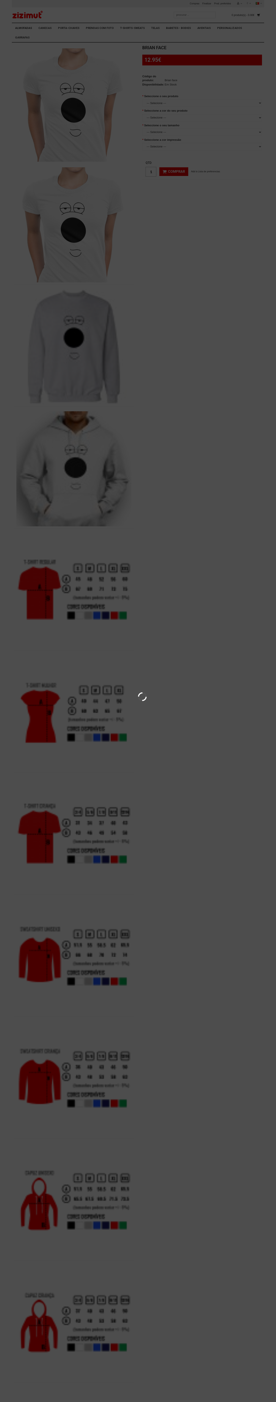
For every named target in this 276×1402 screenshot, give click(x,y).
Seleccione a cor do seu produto (166, 110)
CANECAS (45, 28)
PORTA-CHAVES (68, 28)
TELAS (155, 28)
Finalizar (206, 3)
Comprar (174, 171)
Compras (194, 3)
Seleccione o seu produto (161, 96)
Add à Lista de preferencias (205, 171)
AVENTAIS (204, 28)
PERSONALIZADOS (229, 28)
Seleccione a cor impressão (162, 139)
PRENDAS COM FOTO (100, 28)
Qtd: (149, 163)
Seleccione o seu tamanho (161, 125)
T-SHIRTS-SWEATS (132, 28)
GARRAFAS (22, 37)
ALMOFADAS (23, 28)
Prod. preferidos (222, 3)
